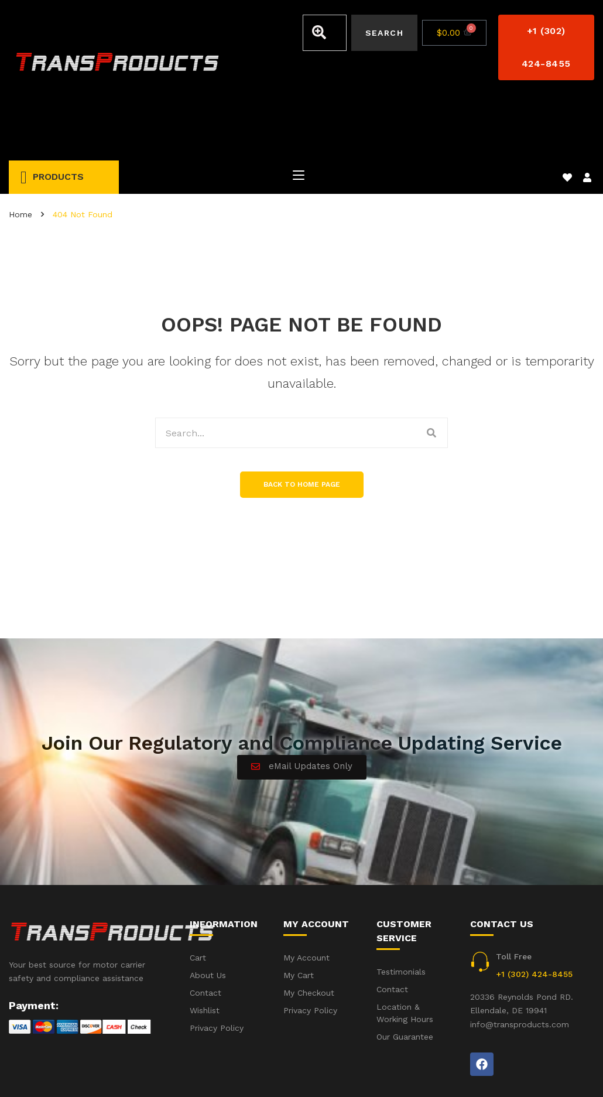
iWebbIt (97, 1073)
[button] (546, 47)
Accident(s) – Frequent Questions (455, 1072)
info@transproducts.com (519, 958)
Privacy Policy (567, 1072)
